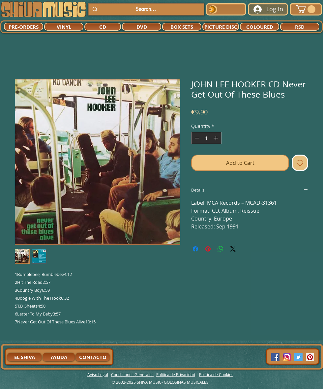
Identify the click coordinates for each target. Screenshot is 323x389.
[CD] (102, 27)
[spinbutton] (206, 138)
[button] (305, 9)
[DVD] (141, 27)
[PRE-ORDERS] (23, 27)
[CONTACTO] (92, 357)
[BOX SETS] (181, 27)
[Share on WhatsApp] (220, 249)
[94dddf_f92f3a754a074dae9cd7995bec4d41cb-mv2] (287, 357)
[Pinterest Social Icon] (310, 357)
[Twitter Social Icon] (298, 357)
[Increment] (216, 138)
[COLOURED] (259, 27)
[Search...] (145, 9)
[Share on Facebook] (195, 249)
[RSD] (299, 27)
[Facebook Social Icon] (275, 357)
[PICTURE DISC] (220, 27)
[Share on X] (233, 249)
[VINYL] (63, 27)
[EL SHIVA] (24, 357)
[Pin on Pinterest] (208, 249)
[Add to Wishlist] (300, 163)
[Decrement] (196, 138)
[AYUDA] (59, 357)
